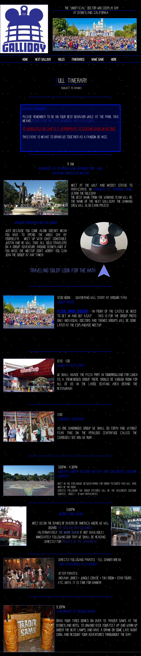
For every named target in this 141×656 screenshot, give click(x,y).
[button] (78, 59)
